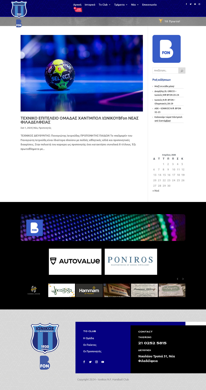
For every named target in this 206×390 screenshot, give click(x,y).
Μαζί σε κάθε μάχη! (164, 86)
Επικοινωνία (149, 5)
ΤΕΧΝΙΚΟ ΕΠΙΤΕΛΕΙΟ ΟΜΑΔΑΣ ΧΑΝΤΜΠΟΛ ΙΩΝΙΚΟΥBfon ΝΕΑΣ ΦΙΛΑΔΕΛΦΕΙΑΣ (80, 120)
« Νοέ (155, 190)
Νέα (133, 5)
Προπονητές (45, 128)
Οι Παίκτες (90, 344)
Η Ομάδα (88, 338)
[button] (183, 278)
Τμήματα (119, 5)
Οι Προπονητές (92, 351)
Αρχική (77, 5)
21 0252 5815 (152, 343)
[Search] (181, 70)
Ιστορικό (90, 5)
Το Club (103, 5)
